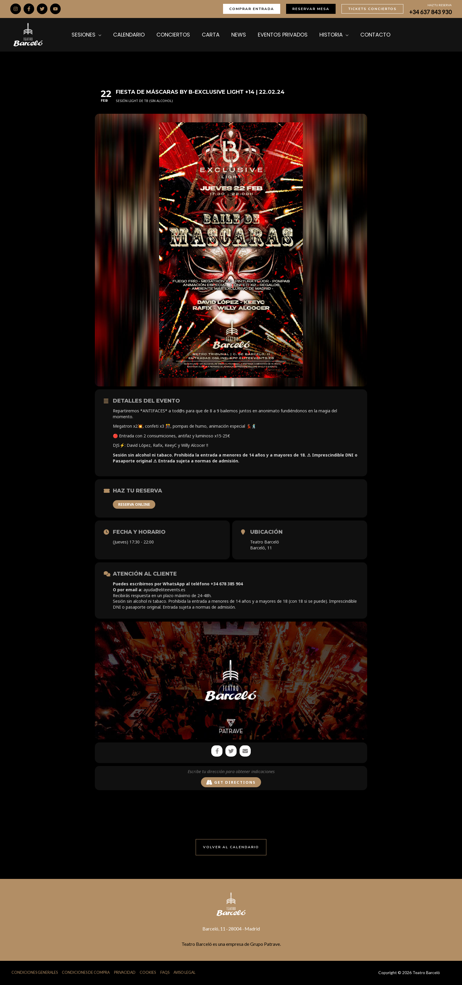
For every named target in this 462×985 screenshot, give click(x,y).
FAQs (169, 973)
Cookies (151, 973)
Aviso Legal (189, 973)
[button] (251, 9)
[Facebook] (29, 9)
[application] (109, 34)
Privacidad (127, 973)
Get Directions (231, 783)
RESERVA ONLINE (134, 504)
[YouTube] (55, 9)
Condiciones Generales (34, 973)
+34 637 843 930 (430, 12)
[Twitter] (42, 9)
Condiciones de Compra (87, 973)
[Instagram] (15, 9)
